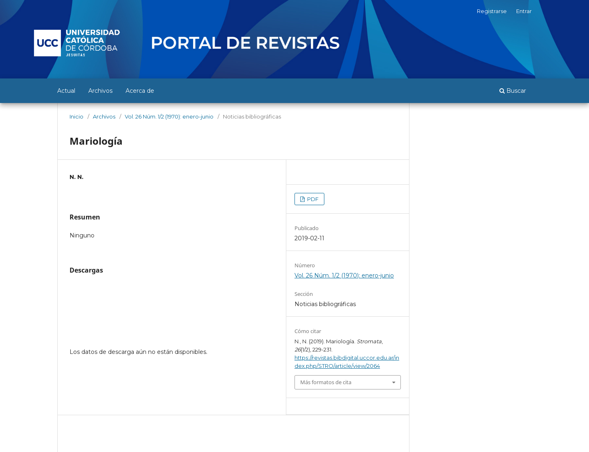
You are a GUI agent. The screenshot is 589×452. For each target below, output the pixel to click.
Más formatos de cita (325, 382)
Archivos (100, 90)
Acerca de (140, 90)
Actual (66, 90)
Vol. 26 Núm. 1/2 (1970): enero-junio (169, 116)
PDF (312, 199)
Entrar (524, 11)
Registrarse (492, 11)
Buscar (512, 90)
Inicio (76, 116)
